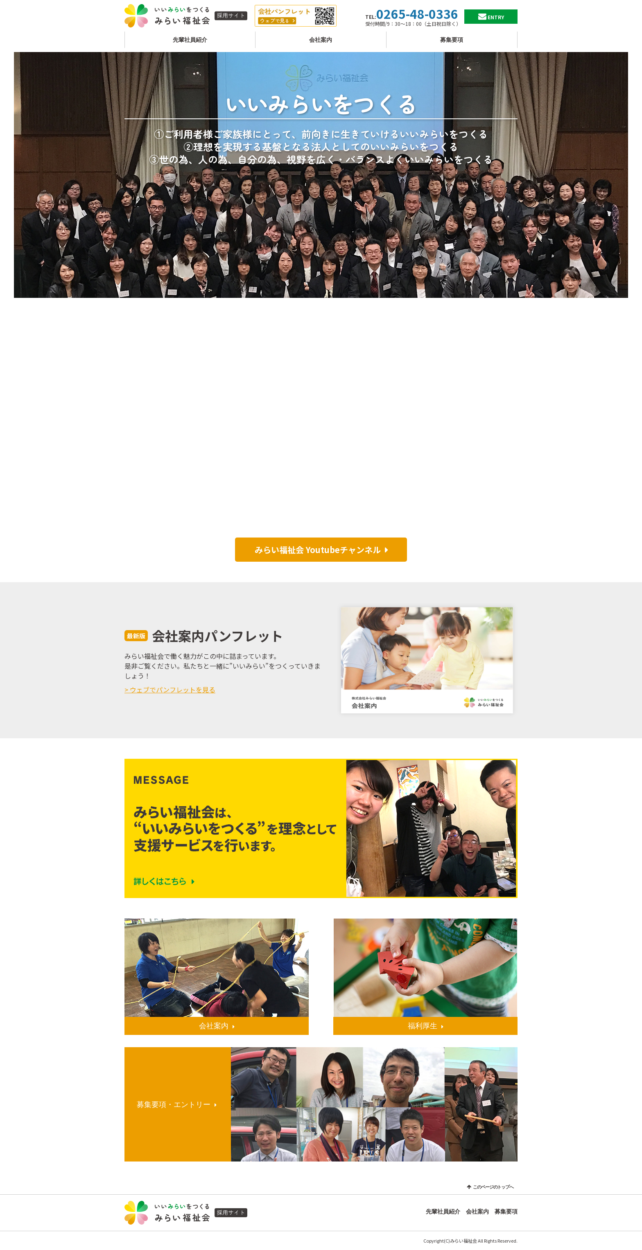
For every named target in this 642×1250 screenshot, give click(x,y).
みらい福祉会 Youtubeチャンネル (318, 550)
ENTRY (496, 17)
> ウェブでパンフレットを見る (169, 689)
